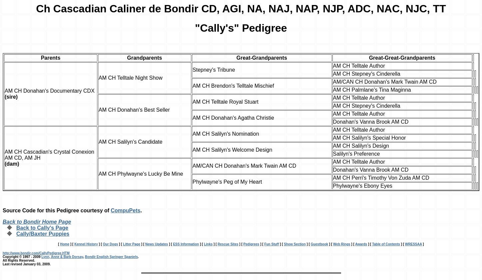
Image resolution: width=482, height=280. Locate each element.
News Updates (156, 244)
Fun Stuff (271, 244)
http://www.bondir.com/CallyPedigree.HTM (36, 253)
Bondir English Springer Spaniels (111, 257)
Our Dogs (110, 244)
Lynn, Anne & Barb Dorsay (62, 257)
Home (64, 244)
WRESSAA (413, 244)
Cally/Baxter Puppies (42, 234)
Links (208, 244)
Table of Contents (386, 244)
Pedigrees (251, 244)
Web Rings (341, 244)
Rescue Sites (228, 244)
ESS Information (186, 244)
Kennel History (86, 244)
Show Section (295, 244)
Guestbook (319, 244)
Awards (361, 244)
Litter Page (131, 244)
